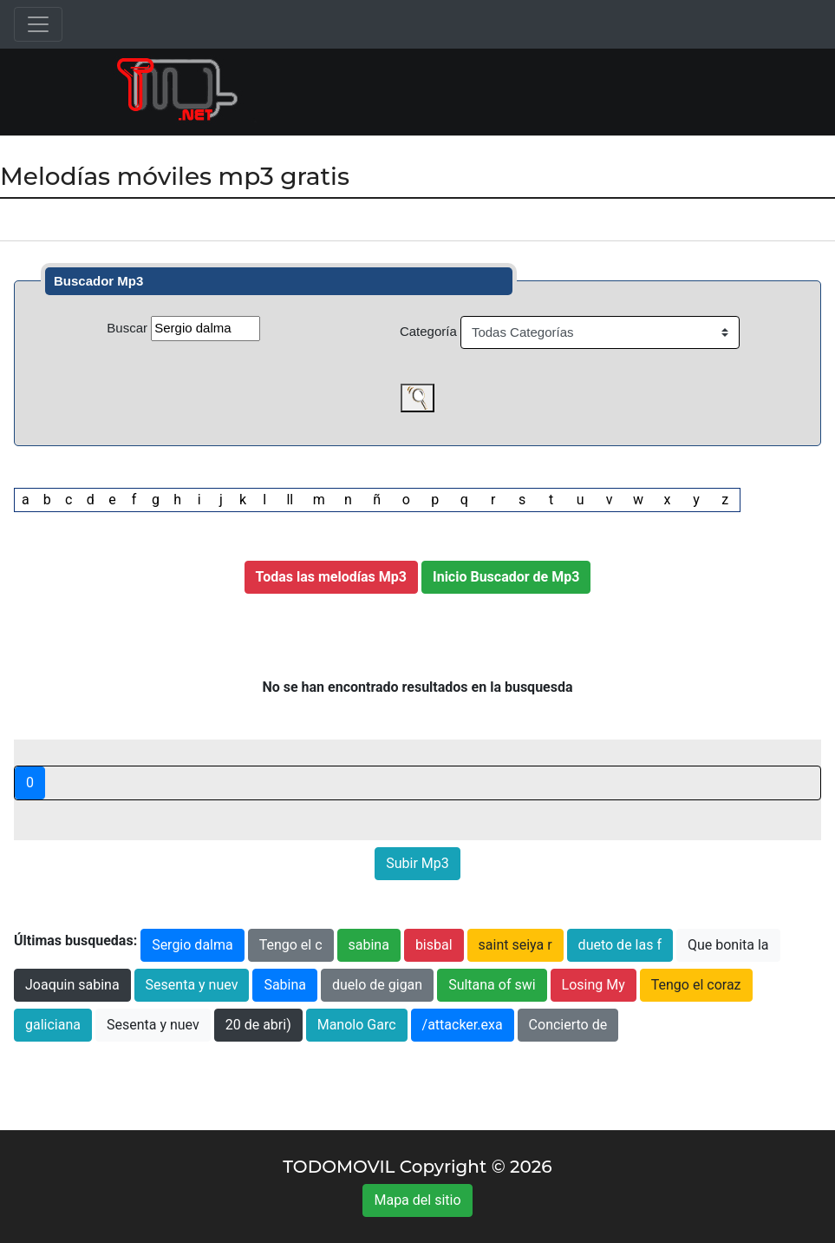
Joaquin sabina (72, 985)
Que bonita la (728, 945)
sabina (369, 945)
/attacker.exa (462, 1024)
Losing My (593, 985)
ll (289, 499)
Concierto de (568, 1024)
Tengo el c (291, 945)
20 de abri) (258, 1024)
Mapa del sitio (417, 1200)
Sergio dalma (192, 945)
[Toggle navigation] (38, 24)
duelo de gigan (377, 985)
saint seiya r (515, 945)
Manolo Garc (356, 1024)
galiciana (53, 1024)
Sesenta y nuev (192, 985)
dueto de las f (620, 945)
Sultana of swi (491, 985)
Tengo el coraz (696, 985)
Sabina (285, 985)
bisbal (434, 945)
